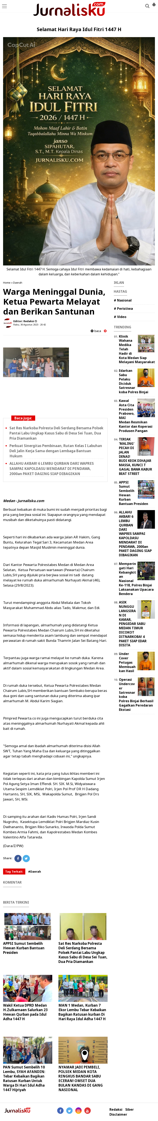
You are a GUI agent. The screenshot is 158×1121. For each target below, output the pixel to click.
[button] (154, 3)
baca (96, 331)
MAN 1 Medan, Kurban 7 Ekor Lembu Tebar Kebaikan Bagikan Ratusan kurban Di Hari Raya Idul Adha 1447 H (82, 1012)
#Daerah (34, 871)
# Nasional (123, 300)
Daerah (17, 282)
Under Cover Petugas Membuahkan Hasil (127, 662)
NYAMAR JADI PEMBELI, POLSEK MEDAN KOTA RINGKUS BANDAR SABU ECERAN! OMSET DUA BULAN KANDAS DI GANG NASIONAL (80, 1078)
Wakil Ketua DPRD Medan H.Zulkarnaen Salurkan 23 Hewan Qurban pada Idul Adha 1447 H (25, 1012)
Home (6, 282)
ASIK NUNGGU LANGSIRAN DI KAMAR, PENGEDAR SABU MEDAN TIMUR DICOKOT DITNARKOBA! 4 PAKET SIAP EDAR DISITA (132, 623)
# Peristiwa (123, 308)
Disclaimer (118, 1114)
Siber (129, 1109)
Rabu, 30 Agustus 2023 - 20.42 (29, 324)
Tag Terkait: (14, 871)
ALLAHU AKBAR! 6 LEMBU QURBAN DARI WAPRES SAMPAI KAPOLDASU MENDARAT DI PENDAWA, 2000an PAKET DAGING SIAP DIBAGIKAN (51, 468)
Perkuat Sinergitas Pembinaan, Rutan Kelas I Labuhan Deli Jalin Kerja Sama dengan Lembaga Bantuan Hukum (55, 450)
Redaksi (115, 1109)
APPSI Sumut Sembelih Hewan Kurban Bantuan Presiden (23, 948)
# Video (120, 317)
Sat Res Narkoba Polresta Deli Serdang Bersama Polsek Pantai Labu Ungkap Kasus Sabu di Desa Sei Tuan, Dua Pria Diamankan (56, 433)
